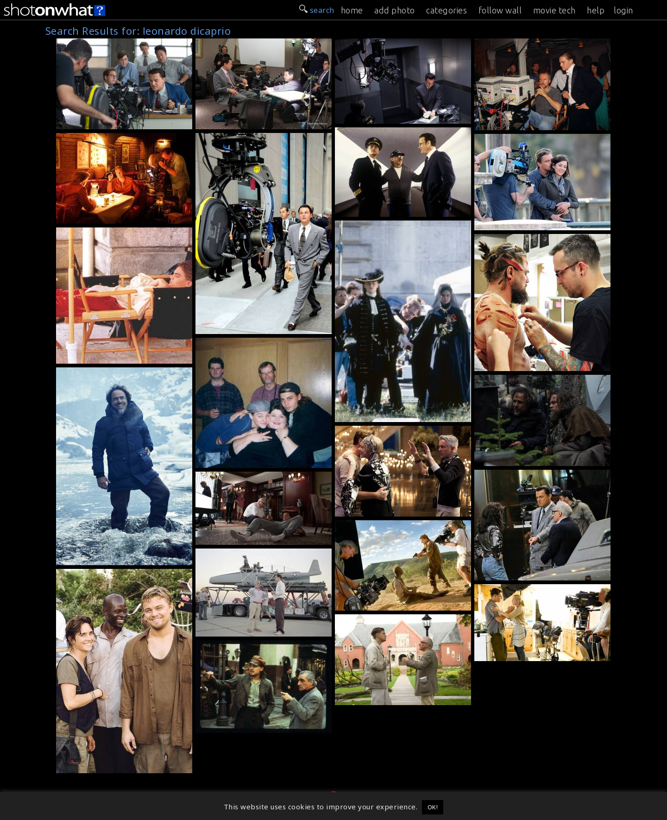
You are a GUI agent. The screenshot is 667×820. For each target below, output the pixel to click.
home (352, 10)
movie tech (554, 10)
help (595, 10)
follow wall (500, 10)
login (623, 10)
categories (446, 10)
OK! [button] (433, 807)
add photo (394, 10)
